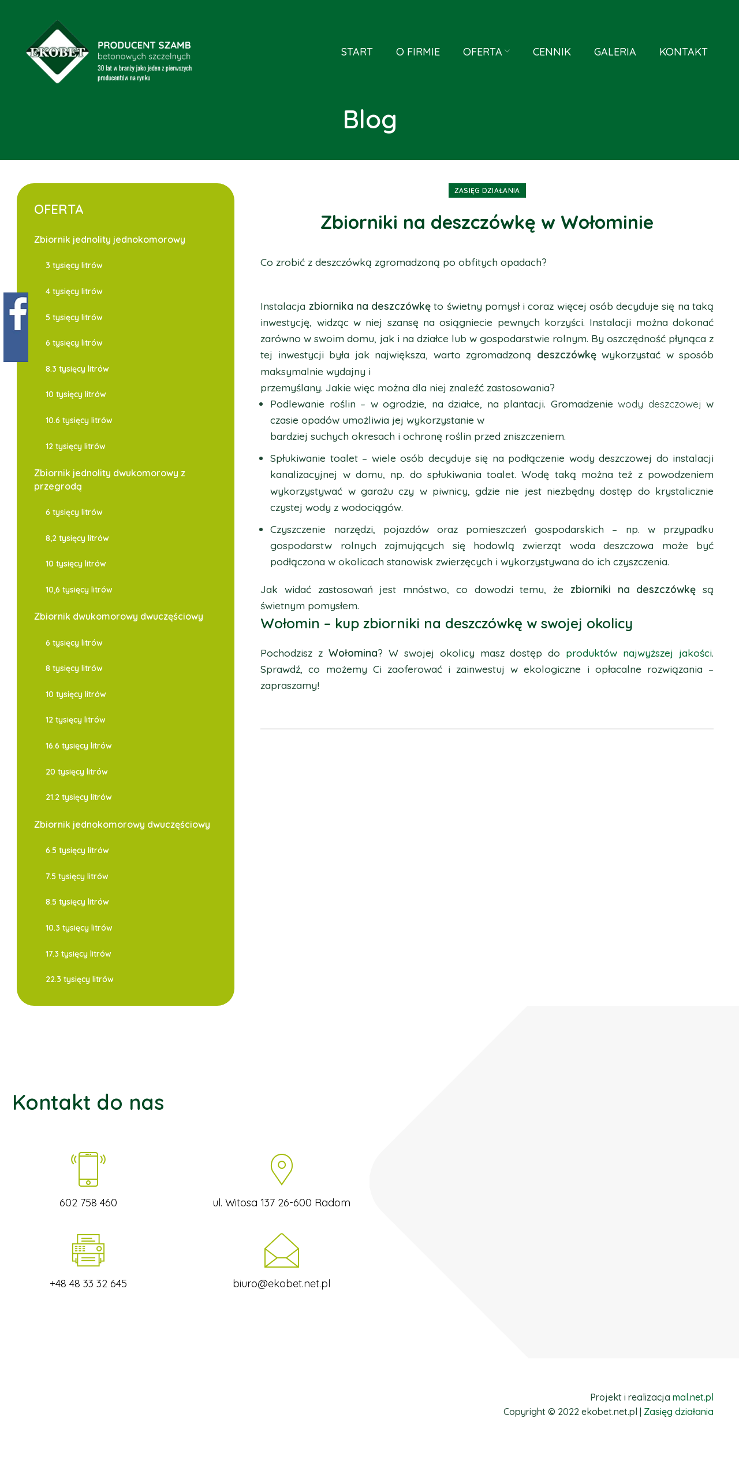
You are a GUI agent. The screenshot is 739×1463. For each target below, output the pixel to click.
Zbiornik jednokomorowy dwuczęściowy (122, 824)
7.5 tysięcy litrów (77, 876)
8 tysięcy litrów (74, 668)
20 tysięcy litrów (77, 771)
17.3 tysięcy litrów (78, 954)
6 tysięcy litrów (74, 343)
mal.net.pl (693, 1397)
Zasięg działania (487, 190)
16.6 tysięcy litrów (79, 745)
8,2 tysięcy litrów (77, 538)
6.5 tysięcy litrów (77, 850)
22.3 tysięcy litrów (80, 979)
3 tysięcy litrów (74, 265)
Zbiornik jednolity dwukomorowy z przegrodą (109, 479)
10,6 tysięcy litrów (79, 589)
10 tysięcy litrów (76, 394)
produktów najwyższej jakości (636, 652)
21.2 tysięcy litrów (79, 797)
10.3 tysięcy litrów (79, 928)
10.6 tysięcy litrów (79, 420)
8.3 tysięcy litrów (77, 369)
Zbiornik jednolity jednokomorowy (109, 239)
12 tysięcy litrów (76, 446)
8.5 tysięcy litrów (77, 902)
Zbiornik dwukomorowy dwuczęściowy (118, 616)
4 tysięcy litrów (74, 291)
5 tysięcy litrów (74, 317)
